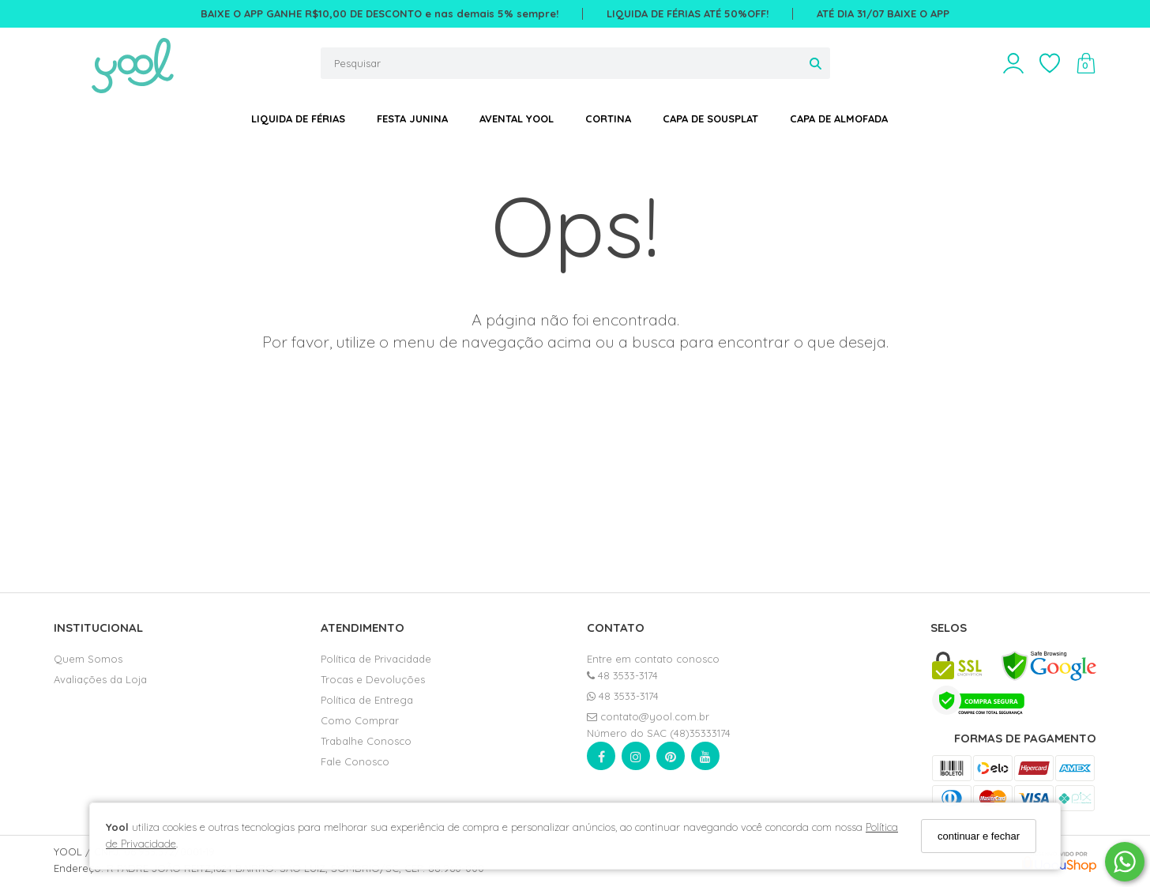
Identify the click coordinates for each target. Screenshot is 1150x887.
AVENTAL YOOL (516, 118)
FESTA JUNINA (412, 118)
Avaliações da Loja (100, 679)
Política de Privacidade (376, 658)
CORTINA (608, 118)
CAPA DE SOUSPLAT (710, 118)
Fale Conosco (355, 761)
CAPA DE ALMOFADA (839, 118)
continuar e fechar (979, 836)
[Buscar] (815, 63)
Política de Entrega (367, 699)
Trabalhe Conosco (366, 741)
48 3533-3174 (622, 675)
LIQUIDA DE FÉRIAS (298, 118)
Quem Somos (88, 658)
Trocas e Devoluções (373, 679)
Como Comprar (360, 720)
